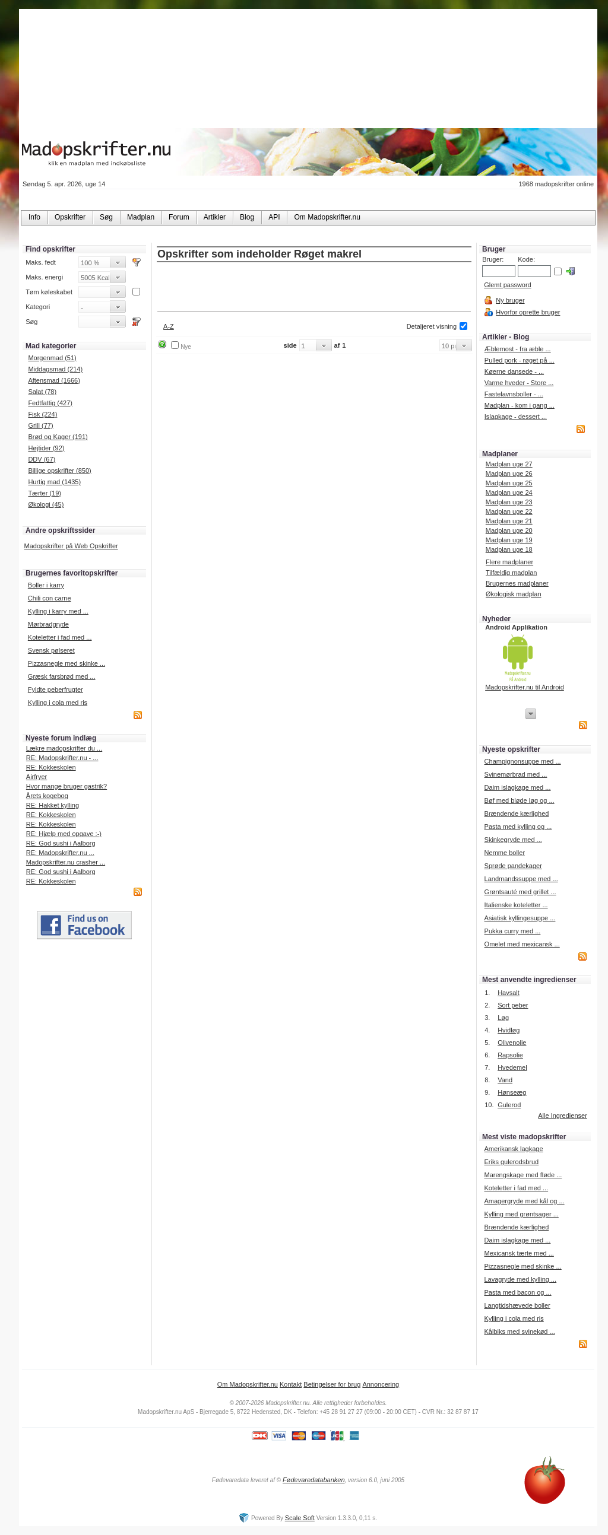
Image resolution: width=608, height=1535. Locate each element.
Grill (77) (40, 425)
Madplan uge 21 (509, 521)
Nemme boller (504, 852)
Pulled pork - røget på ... (519, 360)
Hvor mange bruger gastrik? (66, 786)
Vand (505, 1079)
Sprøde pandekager (513, 865)
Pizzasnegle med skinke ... (66, 663)
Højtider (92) (46, 448)
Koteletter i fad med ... (60, 637)
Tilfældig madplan (511, 572)
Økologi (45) (46, 504)
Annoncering (380, 1384)
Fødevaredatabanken (314, 1479)
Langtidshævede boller (517, 1305)
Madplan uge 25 (509, 483)
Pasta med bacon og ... (517, 1292)
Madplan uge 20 (509, 530)
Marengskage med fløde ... (523, 1174)
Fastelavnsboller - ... (513, 394)
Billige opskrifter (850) (59, 470)
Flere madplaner (509, 561)
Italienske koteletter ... (516, 904)
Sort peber (513, 1005)
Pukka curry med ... (512, 931)
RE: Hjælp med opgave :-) (64, 833)
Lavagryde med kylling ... (520, 1279)
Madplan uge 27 (509, 464)
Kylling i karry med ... (58, 611)
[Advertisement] (314, 288)
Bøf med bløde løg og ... (519, 800)
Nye (185, 347)
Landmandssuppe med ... (521, 878)
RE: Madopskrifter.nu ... (60, 852)
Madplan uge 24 (509, 492)
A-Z (168, 326)
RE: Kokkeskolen (51, 767)
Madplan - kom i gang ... (519, 405)
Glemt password (507, 284)
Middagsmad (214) (55, 369)
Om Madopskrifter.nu (247, 1384)
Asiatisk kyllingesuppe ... (520, 917)
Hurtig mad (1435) (54, 481)
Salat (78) (42, 391)
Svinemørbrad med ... (515, 774)
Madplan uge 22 (509, 511)
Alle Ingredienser (562, 1115)
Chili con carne (49, 598)
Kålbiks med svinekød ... (519, 1331)
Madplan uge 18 (509, 549)
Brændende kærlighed (516, 813)
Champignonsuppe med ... (522, 761)
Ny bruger (510, 300)
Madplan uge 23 (509, 502)
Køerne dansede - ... (514, 371)
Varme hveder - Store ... (519, 382)
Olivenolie (512, 1042)
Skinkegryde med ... (513, 839)
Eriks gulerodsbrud (511, 1161)
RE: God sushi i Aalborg (61, 843)
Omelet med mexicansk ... (522, 944)
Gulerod (509, 1104)
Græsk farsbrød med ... (62, 676)
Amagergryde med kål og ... (524, 1201)
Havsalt (509, 992)
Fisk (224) (42, 414)
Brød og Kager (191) (57, 436)
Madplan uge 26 (509, 473)
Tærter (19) (44, 493)
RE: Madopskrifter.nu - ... (62, 757)
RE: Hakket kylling (52, 805)
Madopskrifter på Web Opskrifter (71, 545)
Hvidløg (509, 1030)
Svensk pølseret (51, 650)
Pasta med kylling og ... (518, 826)
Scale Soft (300, 1517)
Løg (503, 1017)
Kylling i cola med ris (57, 702)
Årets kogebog (47, 795)
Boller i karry (46, 585)
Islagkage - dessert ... (515, 416)
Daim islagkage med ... (517, 787)
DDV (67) (41, 459)
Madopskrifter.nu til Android (524, 687)
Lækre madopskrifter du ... (64, 748)
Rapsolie (510, 1055)
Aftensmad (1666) (54, 380)
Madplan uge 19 (509, 540)
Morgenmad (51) (52, 357)
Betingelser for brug (331, 1384)
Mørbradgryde (48, 624)
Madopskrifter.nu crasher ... (65, 862)
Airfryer (36, 776)
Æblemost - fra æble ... (517, 348)
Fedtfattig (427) (50, 402)
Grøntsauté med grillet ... (520, 891)
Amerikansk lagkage (513, 1148)
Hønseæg (512, 1092)
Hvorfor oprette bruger (528, 312)
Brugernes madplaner (517, 583)
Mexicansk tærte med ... (518, 1253)
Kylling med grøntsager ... (521, 1214)
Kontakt (291, 1384)
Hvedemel (512, 1067)
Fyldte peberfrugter (55, 689)
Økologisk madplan (514, 594)
